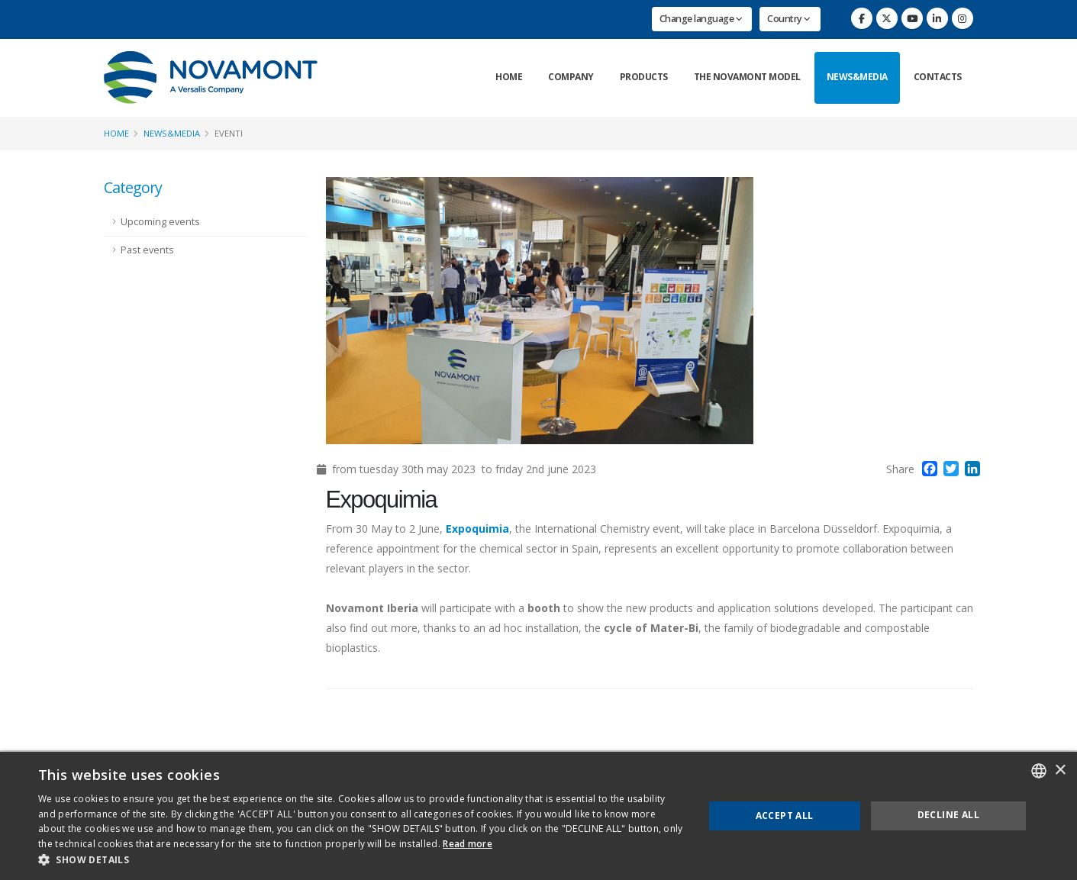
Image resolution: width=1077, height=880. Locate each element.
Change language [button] (701, 18)
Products (644, 76)
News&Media (857, 76)
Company (571, 76)
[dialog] (538, 816)
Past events (147, 249)
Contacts (938, 76)
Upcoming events (160, 221)
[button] (361, 860)
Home (508, 76)
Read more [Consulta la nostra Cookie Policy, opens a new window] (467, 843)
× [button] (1060, 770)
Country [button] (789, 18)
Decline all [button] (948, 814)
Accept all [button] (785, 815)
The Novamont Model (747, 76)
